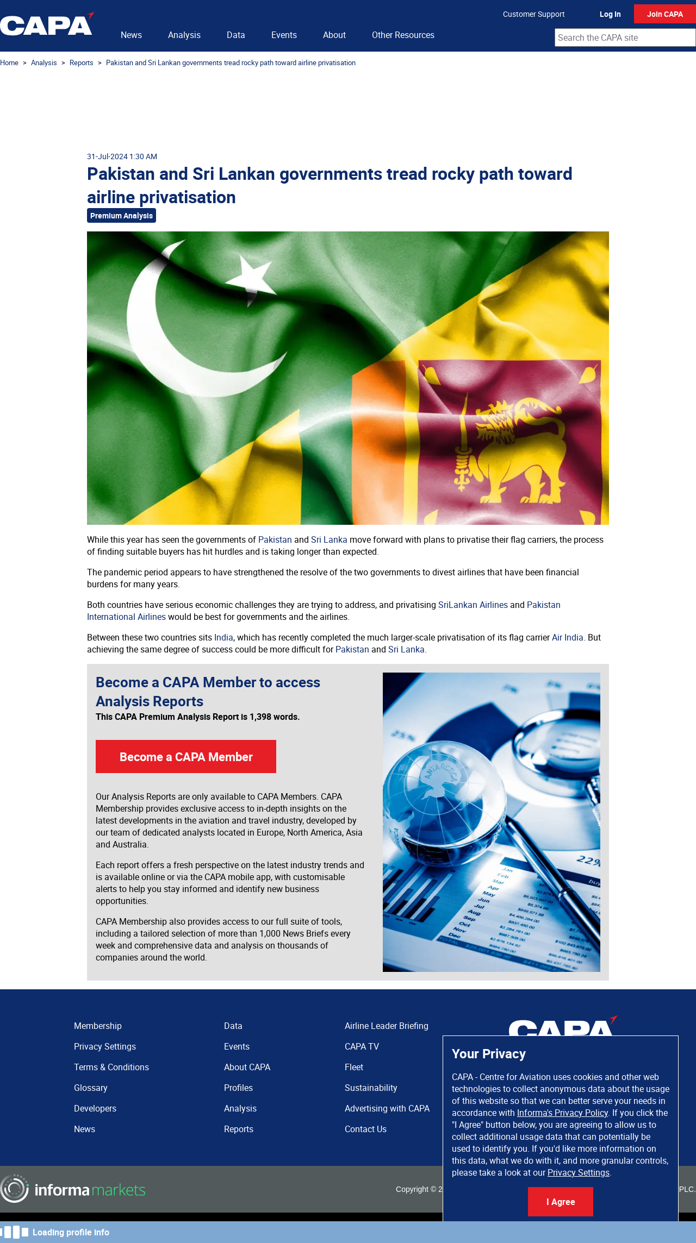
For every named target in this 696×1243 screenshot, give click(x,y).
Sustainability (371, 1088)
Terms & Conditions (111, 1067)
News (131, 35)
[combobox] (625, 37)
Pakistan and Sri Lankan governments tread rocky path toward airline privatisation (231, 62)
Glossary (91, 1088)
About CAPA (247, 1067)
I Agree (560, 1202)
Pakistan (275, 539)
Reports (82, 62)
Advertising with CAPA (387, 1108)
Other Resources (403, 35)
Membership (98, 1026)
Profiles (238, 1088)
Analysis (184, 35)
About (334, 35)
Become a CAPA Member (186, 756)
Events (284, 35)
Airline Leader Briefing (386, 1026)
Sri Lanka (329, 539)
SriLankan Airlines (473, 605)
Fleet (354, 1067)
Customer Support (534, 14)
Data (236, 35)
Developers (95, 1108)
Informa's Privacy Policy (562, 1113)
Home (9, 62)
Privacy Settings (579, 1172)
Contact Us (366, 1129)
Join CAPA (665, 14)
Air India (567, 637)
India (223, 637)
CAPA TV (362, 1046)
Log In (610, 14)
